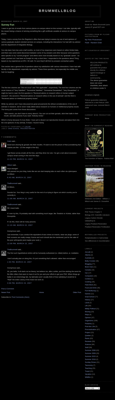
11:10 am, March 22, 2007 (20, 225)
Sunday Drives (90, 362)
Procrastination (27, 128)
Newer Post (5, 292)
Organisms (89, 321)
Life (86, 306)
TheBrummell (12, 183)
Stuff (86, 347)
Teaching (88, 368)
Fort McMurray (90, 291)
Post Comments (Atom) (20, 297)
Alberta (87, 255)
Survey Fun (7, 24)
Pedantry (88, 324)
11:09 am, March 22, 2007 (20, 199)
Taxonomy (89, 365)
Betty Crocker (90, 261)
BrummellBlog (57, 11)
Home (41, 292)
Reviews (88, 341)
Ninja (87, 314)
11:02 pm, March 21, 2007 (20, 159)
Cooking (88, 282)
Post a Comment (7, 289)
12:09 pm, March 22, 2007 (20, 243)
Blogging (88, 264)
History (87, 300)
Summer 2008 (90, 350)
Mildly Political (90, 309)
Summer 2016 (90, 359)
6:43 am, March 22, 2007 (19, 177)
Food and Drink (91, 288)
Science (88, 344)
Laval (87, 303)
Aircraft (87, 252)
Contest (88, 279)
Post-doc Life (90, 326)
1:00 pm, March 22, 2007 (19, 262)
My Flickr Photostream (93, 40)
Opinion (88, 318)
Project (87, 332)
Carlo (9, 141)
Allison (9, 165)
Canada (88, 270)
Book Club (89, 267)
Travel (87, 371)
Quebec (88, 335)
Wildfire (88, 377)
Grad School (13, 128)
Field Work (89, 285)
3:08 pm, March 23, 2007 (19, 283)
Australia (88, 258)
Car (86, 273)
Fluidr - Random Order (93, 43)
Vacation (88, 374)
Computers (89, 276)
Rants (87, 338)
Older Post (77, 292)
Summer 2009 (90, 353)
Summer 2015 (90, 356)
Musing (87, 312)
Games (87, 294)
